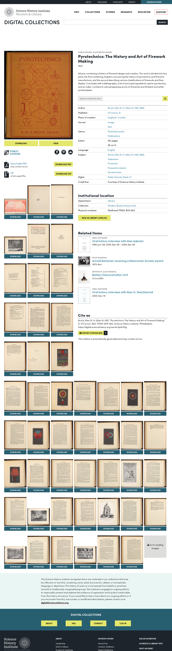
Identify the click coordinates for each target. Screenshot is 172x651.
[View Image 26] (62, 435)
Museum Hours (154, 2)
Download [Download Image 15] (38, 374)
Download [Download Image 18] (38, 413)
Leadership (60, 643)
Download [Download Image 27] (85, 452)
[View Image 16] (62, 356)
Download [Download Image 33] (62, 490)
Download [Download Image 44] (155, 528)
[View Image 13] (62, 317)
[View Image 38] (15, 511)
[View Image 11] (15, 317)
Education (144, 11)
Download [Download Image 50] (132, 566)
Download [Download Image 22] (132, 413)
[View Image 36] (132, 473)
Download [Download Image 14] (15, 374)
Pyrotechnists (114, 172)
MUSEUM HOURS (105, 638)
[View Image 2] (15, 206)
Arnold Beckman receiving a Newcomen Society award (127, 261)
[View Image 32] (38, 473)
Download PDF (63, 164)
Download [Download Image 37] (155, 490)
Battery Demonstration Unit (110, 275)
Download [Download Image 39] (38, 528)
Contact (98, 623)
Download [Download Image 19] (62, 413)
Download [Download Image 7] (62, 256)
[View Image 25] (38, 435)
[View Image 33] (62, 473)
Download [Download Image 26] (62, 452)
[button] (106, 333)
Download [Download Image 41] (85, 528)
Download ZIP (63, 173)
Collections (92, 11)
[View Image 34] (85, 474)
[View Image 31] (15, 473)
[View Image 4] (62, 199)
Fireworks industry (117, 167)
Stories (110, 11)
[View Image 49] (108, 549)
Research (126, 11)
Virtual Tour (103, 643)
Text (110, 126)
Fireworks (113, 163)
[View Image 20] (85, 396)
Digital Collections (32, 22)
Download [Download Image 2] (15, 217)
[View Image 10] (62, 278)
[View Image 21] (108, 396)
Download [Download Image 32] (38, 490)
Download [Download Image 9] (38, 295)
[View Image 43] (132, 512)
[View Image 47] (62, 550)
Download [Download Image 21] (108, 413)
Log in (123, 623)
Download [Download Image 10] (62, 295)
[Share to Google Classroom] (70, 152)
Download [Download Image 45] (15, 566)
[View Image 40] (62, 511)
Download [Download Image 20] (85, 413)
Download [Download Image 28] (108, 452)
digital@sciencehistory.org (54, 602)
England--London (117, 117)
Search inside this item (90, 98)
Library (111, 200)
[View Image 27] (85, 435)
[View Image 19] (62, 396)
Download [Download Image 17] (15, 413)
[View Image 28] (108, 435)
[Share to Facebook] (57, 152)
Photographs (99, 257)
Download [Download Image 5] (15, 256)
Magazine (102, 2)
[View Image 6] (38, 239)
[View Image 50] (132, 550)
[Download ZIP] (6, 174)
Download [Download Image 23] (155, 413)
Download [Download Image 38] (15, 528)
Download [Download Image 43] (132, 528)
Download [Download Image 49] (108, 566)
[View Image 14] (15, 356)
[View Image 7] (62, 239)
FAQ (74, 623)
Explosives (113, 159)
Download (21, 143)
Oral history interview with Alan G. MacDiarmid (122, 292)
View (55, 143)
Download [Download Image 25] (38, 452)
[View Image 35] (108, 473)
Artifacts (97, 271)
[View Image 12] (38, 317)
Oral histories (99, 237)
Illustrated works (102, 52)
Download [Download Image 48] (85, 566)
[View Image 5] (15, 245)
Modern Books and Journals (122, 205)
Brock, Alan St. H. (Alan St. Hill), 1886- (126, 107)
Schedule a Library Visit (151, 643)
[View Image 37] (155, 473)
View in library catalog (94, 217)
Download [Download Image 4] (62, 217)
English (111, 149)
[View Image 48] (85, 555)
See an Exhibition (147, 638)
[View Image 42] (108, 512)
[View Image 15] (38, 356)
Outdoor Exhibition (106, 646)
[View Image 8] (15, 278)
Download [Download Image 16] (62, 374)
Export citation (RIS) (91, 333)
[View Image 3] (38, 199)
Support (161, 11)
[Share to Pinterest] (63, 152)
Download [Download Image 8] (15, 295)
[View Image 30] (155, 435)
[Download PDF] (6, 164)
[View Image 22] (132, 396)
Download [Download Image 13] (62, 334)
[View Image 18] (38, 396)
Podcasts (118, 2)
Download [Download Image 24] (15, 452)
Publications (85, 52)
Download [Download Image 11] (15, 334)
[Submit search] (165, 98)
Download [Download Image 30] (155, 452)
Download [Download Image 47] (62, 566)
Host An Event (146, 648)
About (89, 2)
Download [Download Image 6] (38, 256)
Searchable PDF (18, 163)
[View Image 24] (15, 435)
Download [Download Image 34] (85, 490)
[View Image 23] (155, 396)
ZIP (12, 173)
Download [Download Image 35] (108, 490)
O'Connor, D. (114, 112)
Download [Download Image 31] (15, 490)
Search (162, 22)
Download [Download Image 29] (132, 452)
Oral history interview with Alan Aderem (117, 241)
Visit (76, 11)
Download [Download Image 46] (38, 566)
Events (132, 2)
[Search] (110, 22)
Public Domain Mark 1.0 (119, 177)
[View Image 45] (15, 555)
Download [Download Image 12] (38, 334)
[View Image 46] (38, 550)
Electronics (109, 271)
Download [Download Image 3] (38, 217)
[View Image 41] (85, 512)
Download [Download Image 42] (108, 528)
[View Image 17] (15, 396)
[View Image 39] (38, 517)
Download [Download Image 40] (62, 528)
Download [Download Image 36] (132, 490)
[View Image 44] (155, 512)
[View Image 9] (38, 278)
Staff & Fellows (62, 646)
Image (111, 122)
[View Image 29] (132, 435)
